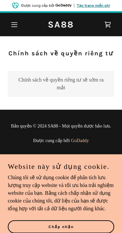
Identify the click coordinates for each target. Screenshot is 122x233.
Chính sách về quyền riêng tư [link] (61, 159)
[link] (61, 25)
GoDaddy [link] (80, 140)
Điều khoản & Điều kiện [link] (61, 168)
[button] (16, 24)
